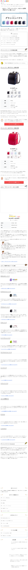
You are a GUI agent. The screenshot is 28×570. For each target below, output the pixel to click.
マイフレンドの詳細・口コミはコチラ (7, 395)
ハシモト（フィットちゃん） (7, 505)
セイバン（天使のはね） (6, 497)
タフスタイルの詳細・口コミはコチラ (7, 425)
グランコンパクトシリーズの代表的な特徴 (10, 36)
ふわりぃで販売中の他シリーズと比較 (9, 42)
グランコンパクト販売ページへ (14, 182)
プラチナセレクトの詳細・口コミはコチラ (8, 319)
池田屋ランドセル (5, 508)
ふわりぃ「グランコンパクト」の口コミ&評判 (10, 40)
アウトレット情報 (5, 523)
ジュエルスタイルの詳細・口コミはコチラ (8, 439)
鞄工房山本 (4, 500)
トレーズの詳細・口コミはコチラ (6, 380)
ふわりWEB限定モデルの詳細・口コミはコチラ (9, 411)
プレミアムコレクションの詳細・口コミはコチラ (9, 364)
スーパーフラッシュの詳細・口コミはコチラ (8, 349)
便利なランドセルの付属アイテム (8, 520)
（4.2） (18, 216)
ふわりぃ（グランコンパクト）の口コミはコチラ (9, 261)
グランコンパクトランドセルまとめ (9, 44)
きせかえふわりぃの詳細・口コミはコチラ (8, 288)
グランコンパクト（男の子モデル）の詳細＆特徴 (11, 37)
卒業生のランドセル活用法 (7, 535)
